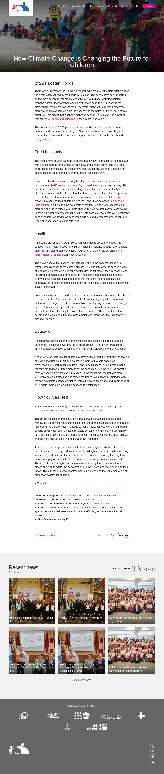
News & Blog (115, 6)
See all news (14, 572)
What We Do (79, 6)
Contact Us (133, 6)
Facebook (87, 495)
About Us (63, 6)
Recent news (23, 567)
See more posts (82, 680)
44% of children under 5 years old (72, 185)
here (47, 438)
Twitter (115, 495)
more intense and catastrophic (61, 119)
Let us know (87, 499)
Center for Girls (46, 535)
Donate (149, 6)
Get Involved (97, 6)
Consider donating (99, 503)
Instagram (100, 495)
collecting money (44, 410)
